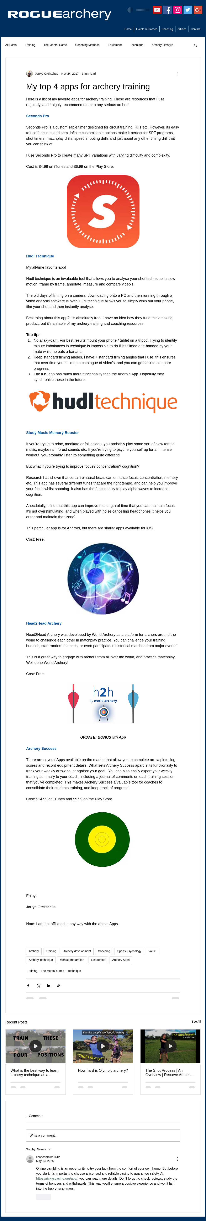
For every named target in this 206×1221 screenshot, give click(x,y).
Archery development (77, 951)
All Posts (11, 45)
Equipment (115, 45)
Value (152, 951)
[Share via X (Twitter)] (38, 985)
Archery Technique (41, 959)
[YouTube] (157, 10)
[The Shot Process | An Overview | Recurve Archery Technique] (171, 1046)
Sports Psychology (129, 951)
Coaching (104, 951)
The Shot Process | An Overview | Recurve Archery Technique (169, 1072)
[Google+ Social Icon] (198, 10)
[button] (195, 45)
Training (30, 45)
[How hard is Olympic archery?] (103, 1046)
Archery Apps (121, 959)
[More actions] (177, 73)
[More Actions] (177, 1159)
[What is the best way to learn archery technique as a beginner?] (36, 1046)
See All (196, 1021)
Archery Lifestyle (162, 45)
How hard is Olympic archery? (103, 1070)
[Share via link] (59, 985)
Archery (34, 951)
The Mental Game (55, 45)
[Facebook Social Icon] (167, 10)
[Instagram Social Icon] (177, 10)
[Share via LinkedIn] (49, 985)
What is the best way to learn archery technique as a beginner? (35, 1072)
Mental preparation (72, 959)
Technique (136, 45)
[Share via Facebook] (28, 985)
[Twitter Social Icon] (188, 10)
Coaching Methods (87, 45)
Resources (98, 959)
